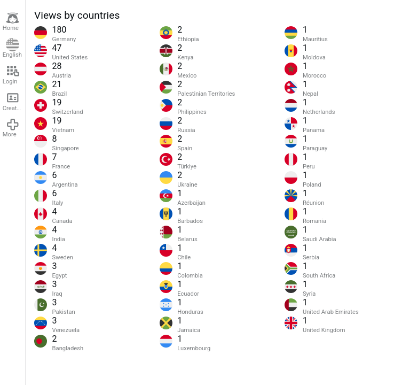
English (12, 48)
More (11, 128)
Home (11, 21)
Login (11, 74)
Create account (14, 101)
